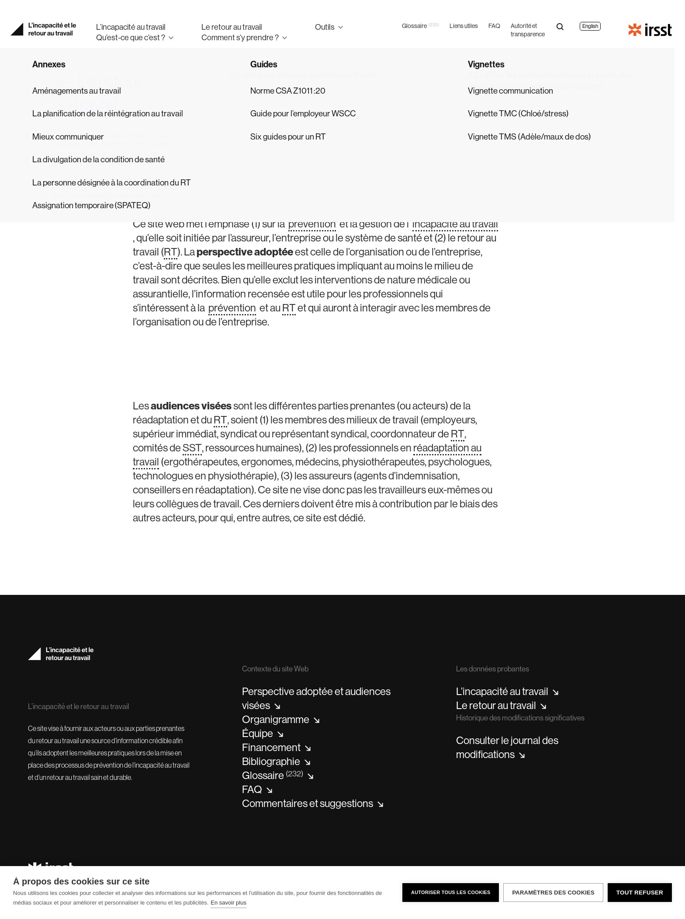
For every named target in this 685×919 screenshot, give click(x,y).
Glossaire (420, 26)
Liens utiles (464, 26)
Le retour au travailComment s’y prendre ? (240, 32)
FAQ (494, 26)
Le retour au (501, 706)
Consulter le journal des (507, 748)
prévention (312, 223)
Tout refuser (639, 892)
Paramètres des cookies (553, 892)
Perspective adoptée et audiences (316, 699)
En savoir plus (228, 902)
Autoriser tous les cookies (450, 892)
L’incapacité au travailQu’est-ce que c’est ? (131, 32)
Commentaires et (313, 804)
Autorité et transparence (528, 30)
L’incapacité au (507, 692)
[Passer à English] (590, 22)
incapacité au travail (455, 223)
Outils (325, 27)
